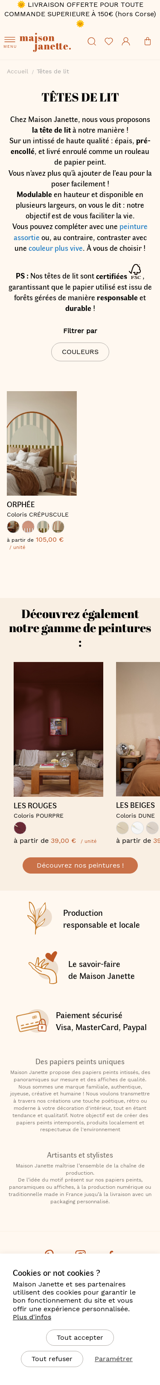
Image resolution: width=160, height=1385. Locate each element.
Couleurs (80, 352)
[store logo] (51, 54)
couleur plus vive (56, 248)
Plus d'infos (32, 1317)
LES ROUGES (35, 805)
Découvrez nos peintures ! (80, 865)
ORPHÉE (21, 504)
